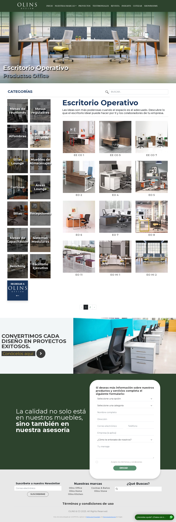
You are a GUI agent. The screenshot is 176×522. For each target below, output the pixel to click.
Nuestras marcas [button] (65, 6)
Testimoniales (101, 6)
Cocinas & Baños (100, 488)
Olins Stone (100, 491)
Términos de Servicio (109, 517)
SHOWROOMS (151, 6)
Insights (126, 6)
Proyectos (84, 6)
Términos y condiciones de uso (88, 503)
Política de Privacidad (93, 517)
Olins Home (75, 491)
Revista (115, 6)
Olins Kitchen (75, 494)
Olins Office (75, 488)
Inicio (49, 6)
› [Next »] (94, 307)
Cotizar (137, 6)
